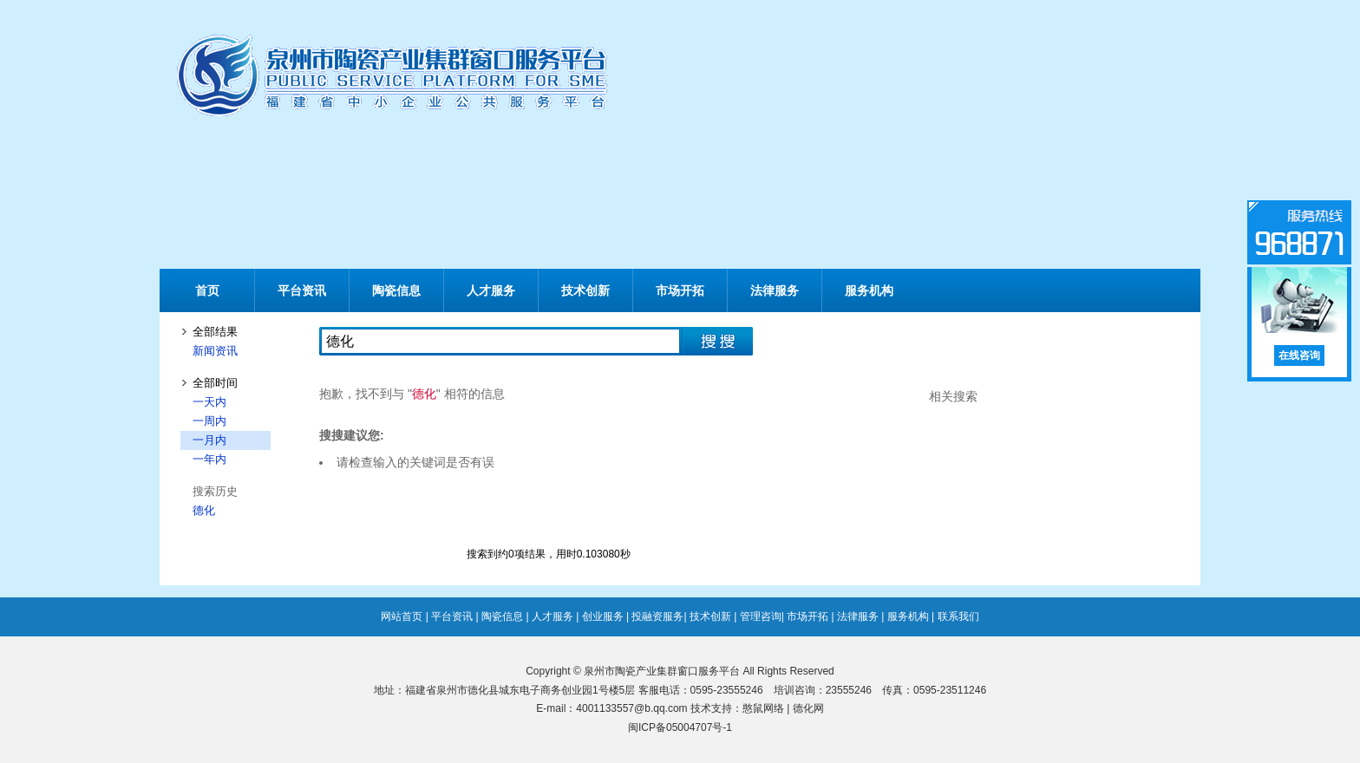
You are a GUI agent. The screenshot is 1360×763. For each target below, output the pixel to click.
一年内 (209, 459)
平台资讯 (302, 290)
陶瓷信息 (396, 290)
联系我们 (958, 616)
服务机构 (869, 290)
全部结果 (215, 331)
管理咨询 (760, 616)
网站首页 (401, 616)
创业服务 (603, 616)
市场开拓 (680, 290)
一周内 (209, 420)
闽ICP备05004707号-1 (680, 727)
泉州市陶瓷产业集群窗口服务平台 (662, 671)
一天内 (209, 401)
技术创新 (585, 290)
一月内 (209, 440)
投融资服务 (657, 616)
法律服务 (774, 290)
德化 (204, 510)
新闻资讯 (215, 350)
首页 (207, 290)
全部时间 (215, 382)
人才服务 (491, 290)
